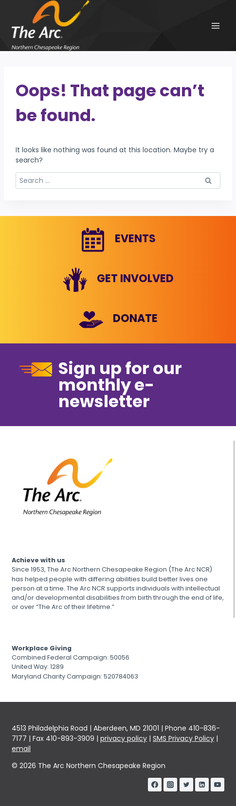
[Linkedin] (202, 784)
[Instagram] (170, 784)
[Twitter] (186, 784)
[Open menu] (215, 25)
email (21, 748)
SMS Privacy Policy (183, 738)
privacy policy (123, 738)
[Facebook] (155, 784)
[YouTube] (217, 784)
